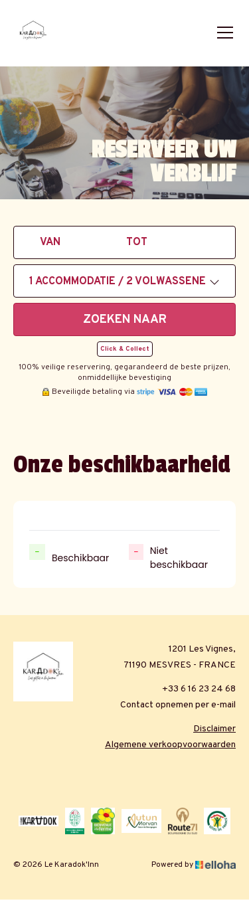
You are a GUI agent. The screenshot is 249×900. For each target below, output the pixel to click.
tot (136, 242)
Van (50, 242)
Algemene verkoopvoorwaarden (170, 745)
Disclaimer (214, 729)
